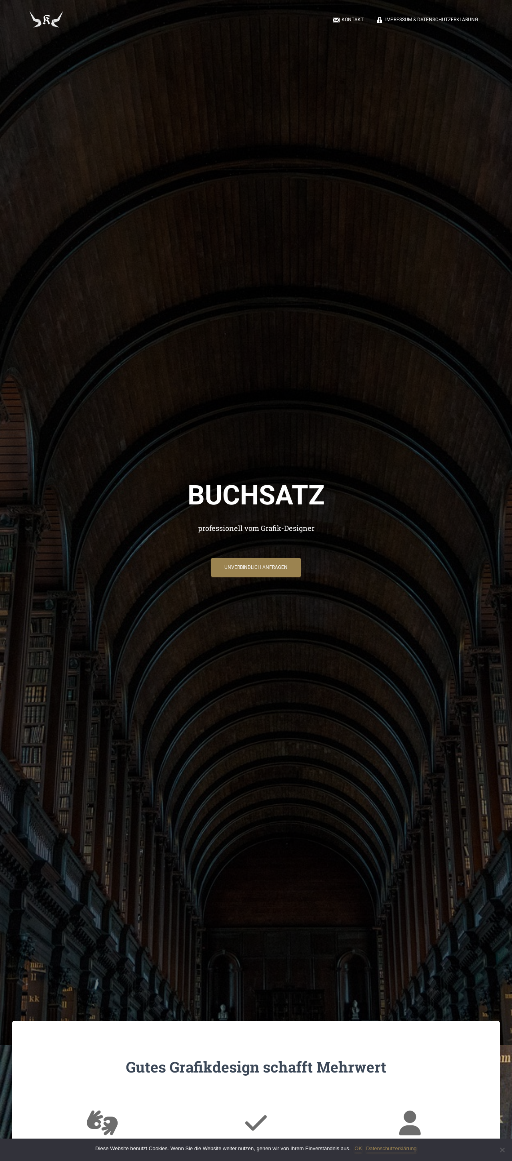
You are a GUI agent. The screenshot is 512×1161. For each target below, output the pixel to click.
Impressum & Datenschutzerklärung (427, 20)
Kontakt (348, 20)
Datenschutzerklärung (391, 1148)
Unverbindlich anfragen (256, 569)
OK (358, 1148)
